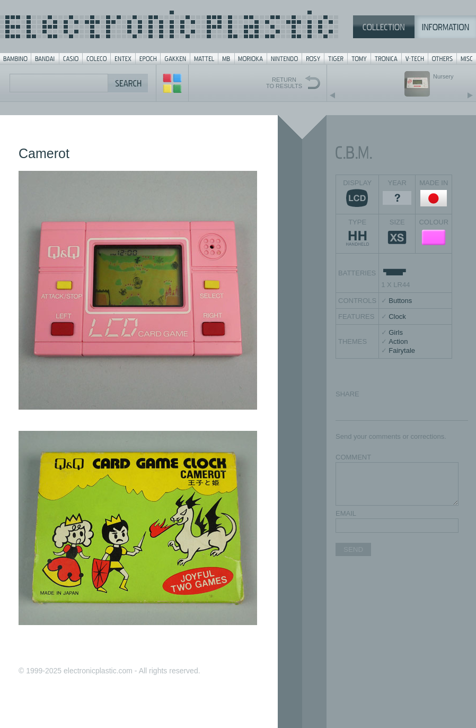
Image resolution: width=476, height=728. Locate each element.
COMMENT (353, 457)
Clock (397, 316)
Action (398, 341)
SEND (353, 549)
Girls (396, 332)
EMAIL (346, 513)
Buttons (400, 301)
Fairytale (402, 350)
